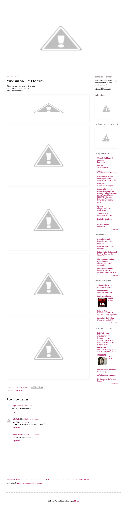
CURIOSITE (101, 355)
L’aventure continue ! (104, 287)
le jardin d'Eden (103, 224)
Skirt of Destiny (103, 167)
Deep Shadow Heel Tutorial (107, 173)
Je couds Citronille (104, 239)
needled (100, 165)
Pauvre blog (101, 372)
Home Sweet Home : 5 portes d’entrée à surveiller (107, 179)
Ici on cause (18, 390)
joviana (100, 206)
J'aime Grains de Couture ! (107, 252)
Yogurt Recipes (17, 434)
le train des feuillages (105, 186)
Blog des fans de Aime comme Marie (105, 260)
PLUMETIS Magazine (105, 176)
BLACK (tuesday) (111, 299)
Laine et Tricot (102, 311)
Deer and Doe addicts (105, 247)
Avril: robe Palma (103, 221)
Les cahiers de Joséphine (106, 370)
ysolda (99, 171)
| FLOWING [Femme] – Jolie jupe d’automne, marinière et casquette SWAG (105, 199)
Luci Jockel (101, 162)
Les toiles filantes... (104, 219)
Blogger (77, 501)
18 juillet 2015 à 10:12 (24, 406)
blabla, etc (100, 184)
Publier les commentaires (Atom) (29, 483)
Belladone (100, 248)
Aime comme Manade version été (105, 264)
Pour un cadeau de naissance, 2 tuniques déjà (106, 271)
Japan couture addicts (105, 269)
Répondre (16, 412)
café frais (16, 419)
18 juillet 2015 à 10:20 (31, 419)
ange (14, 406)
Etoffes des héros (104, 296)
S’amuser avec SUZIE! (105, 320)
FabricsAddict (102, 291)
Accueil (47, 479)
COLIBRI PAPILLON (104, 215)
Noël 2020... (101, 226)
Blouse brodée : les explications (104, 209)
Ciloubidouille (102, 348)
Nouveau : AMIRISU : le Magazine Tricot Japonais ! (107, 314)
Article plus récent (13, 479)
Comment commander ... (106, 293)
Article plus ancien (82, 479)
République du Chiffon (105, 318)
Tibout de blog (102, 213)
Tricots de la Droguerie (106, 285)
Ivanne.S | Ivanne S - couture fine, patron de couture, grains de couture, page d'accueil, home (107, 192)
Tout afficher (114, 229)
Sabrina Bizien (110, 358)
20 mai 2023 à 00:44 (31, 434)
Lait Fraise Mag (103, 333)
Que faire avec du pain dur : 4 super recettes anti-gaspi (107, 350)
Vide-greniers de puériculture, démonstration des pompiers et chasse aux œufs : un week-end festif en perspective (106, 339)
